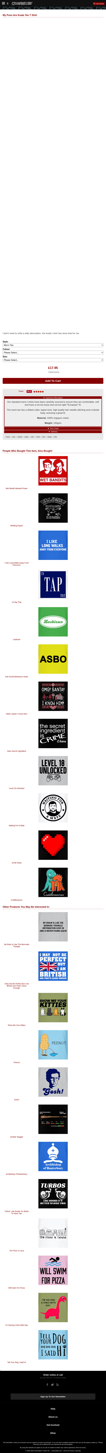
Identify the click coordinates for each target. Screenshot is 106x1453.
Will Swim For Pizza (16, 1288)
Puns (38, 437)
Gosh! (16, 1100)
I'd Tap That (16, 602)
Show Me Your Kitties (16, 1025)
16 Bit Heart (17, 863)
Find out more (80, 1447)
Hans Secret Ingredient (16, 751)
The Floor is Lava (16, 1251)
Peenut (17, 1062)
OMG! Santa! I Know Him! (16, 714)
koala (26, 437)
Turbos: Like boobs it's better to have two (17, 1212)
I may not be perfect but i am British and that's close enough (16, 986)
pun (14, 437)
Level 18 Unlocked (16, 788)
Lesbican (16, 639)
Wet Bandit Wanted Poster (16, 488)
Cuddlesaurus (16, 900)
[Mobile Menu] (3, 3)
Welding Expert (16, 526)
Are (44, 437)
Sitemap (78, 1451)
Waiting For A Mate (16, 825)
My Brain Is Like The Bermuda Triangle (16, 945)
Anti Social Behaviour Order (16, 677)
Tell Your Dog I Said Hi (16, 1362)
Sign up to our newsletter (53, 1396)
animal (20, 437)
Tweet (20, 391)
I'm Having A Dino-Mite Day (16, 1325)
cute (32, 437)
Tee (55, 437)
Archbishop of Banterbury (16, 1174)
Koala (49, 437)
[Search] (8, 3)
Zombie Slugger (16, 1137)
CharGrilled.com (56, 1451)
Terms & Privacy (68, 1451)
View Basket (100, 4)
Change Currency (54, 372)
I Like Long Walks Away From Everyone (16, 564)
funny (8, 437)
